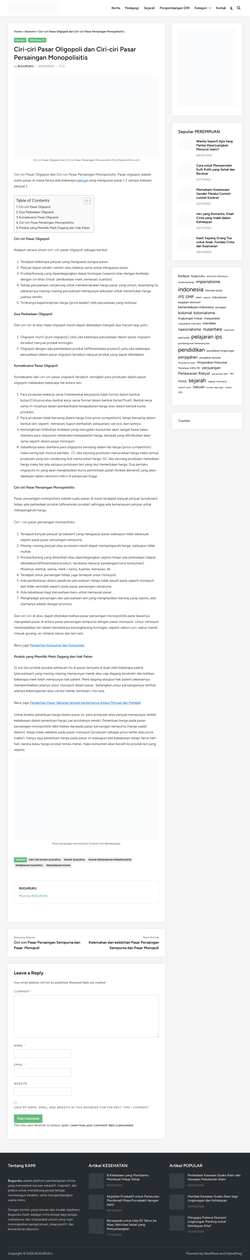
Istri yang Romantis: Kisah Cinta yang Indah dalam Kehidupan (215, 218)
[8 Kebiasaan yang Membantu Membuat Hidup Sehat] (96, 1176)
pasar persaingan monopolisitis (109, 859)
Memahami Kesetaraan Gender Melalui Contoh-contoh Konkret (214, 194)
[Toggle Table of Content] (85, 200)
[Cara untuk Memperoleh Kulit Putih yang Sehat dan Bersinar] (185, 166)
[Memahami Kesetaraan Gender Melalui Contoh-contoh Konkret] (185, 190)
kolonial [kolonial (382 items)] (185, 312)
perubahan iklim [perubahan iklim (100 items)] (220, 373)
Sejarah (149, 8)
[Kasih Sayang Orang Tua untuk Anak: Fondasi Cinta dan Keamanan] (185, 238)
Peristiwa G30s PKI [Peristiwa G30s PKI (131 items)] (189, 368)
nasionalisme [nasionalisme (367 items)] (189, 329)
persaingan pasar (58, 865)
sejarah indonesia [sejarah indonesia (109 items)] (217, 381)
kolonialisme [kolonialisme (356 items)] (204, 312)
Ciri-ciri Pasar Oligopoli (34, 207)
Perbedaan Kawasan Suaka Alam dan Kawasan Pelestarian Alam (214, 1177)
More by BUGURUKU (33, 896)
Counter (184, 421)
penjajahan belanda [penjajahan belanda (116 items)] (210, 357)
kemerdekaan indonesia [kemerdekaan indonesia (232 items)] (196, 307)
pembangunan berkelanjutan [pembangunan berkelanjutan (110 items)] (194, 343)
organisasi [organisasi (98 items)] (229, 329)
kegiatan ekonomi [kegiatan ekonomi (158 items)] (189, 302)
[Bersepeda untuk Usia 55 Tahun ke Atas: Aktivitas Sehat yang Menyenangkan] (96, 1221)
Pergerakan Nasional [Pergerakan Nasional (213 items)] (212, 362)
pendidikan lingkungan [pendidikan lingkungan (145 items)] (220, 350)
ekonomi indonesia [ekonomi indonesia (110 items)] (217, 276)
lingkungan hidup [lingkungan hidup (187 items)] (190, 318)
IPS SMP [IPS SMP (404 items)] (186, 296)
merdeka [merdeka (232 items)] (209, 323)
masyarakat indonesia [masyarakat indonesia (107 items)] (189, 323)
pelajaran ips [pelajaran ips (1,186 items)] (206, 336)
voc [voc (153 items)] (180, 392)
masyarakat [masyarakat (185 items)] (212, 318)
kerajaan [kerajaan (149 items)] (220, 307)
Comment (23, 991)
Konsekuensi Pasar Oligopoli (38, 217)
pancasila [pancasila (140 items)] (183, 337)
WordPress (211, 1253)
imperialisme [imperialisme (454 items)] (208, 281)
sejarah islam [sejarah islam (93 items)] (184, 387)
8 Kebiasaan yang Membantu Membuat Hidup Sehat (128, 1177)
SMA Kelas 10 (37, 40)
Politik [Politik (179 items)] (182, 381)
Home (18, 31)
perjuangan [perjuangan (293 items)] (211, 368)
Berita (115, 8)
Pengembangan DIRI (175, 8)
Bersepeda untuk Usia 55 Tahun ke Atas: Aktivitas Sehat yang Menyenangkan (132, 1225)
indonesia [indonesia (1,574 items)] (190, 289)
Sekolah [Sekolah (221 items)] (199, 387)
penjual (82, 180)
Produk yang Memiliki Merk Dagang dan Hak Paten (54, 228)
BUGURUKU (26, 66)
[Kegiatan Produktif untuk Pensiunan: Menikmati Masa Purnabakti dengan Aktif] (96, 1197)
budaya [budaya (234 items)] (183, 276)
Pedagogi (132, 8)
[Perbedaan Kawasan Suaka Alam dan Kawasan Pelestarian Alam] (177, 1176)
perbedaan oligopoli (29, 865)
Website (20, 1083)
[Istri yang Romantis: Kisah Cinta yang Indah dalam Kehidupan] (185, 214)
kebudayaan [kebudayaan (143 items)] (219, 297)
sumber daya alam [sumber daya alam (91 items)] (215, 387)
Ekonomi (30, 31)
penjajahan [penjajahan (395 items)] (187, 357)
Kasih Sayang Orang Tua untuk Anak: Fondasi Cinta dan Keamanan (215, 242)
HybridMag (234, 1253)
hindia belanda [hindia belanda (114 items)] (186, 282)
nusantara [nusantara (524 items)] (212, 329)
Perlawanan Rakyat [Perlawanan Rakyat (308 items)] (194, 373)
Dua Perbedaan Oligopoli (37, 212)
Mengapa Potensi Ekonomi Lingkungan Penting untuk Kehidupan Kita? (207, 1222)
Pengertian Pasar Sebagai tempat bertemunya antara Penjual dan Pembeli (85, 703)
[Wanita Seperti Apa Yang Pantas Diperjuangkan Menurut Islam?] (185, 142)
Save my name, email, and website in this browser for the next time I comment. (82, 1107)
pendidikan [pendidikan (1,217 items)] (191, 349)
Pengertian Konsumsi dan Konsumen (57, 645)
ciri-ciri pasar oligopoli (45, 859)
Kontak (221, 8)
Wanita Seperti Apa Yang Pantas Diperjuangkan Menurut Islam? (214, 145)
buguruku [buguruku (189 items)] (198, 276)
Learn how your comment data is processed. (102, 1125)
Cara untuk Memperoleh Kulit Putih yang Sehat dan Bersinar (215, 170)
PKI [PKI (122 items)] (232, 373)
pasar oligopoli (74, 859)
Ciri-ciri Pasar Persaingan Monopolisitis (46, 222)
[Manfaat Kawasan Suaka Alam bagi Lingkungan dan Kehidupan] (177, 1197)
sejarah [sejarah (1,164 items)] (197, 380)
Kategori (203, 8)
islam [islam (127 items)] (199, 297)
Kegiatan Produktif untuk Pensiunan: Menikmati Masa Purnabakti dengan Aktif (133, 1200)
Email (20, 1064)
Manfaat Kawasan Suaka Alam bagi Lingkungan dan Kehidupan (213, 1198)
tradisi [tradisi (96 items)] (228, 387)
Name (19, 1045)
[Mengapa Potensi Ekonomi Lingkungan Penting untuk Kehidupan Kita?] (177, 1218)
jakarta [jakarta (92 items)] (207, 297)
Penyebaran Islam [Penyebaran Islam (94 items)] (186, 363)
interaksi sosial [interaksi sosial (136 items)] (213, 290)
